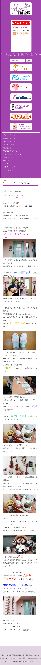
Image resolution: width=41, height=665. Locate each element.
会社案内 (6, 160)
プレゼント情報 (8, 144)
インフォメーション (10, 135)
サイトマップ (7, 170)
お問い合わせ (7, 157)
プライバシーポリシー (11, 167)
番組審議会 (7, 148)
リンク (5, 164)
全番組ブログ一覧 (9, 138)
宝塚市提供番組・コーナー (12, 151)
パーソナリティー (9, 141)
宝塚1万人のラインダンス (12, 154)
